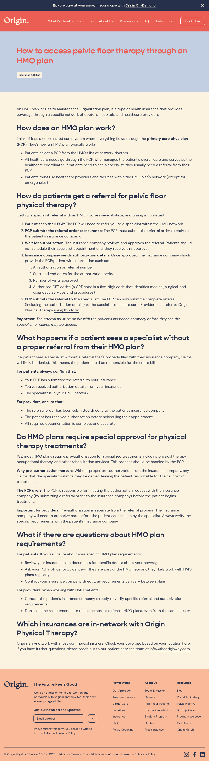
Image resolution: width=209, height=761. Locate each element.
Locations (119, 710)
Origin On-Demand (141, 5)
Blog (179, 690)
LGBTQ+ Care (186, 710)
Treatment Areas (124, 697)
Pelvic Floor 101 (186, 703)
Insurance (119, 716)
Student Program (156, 716)
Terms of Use (42, 733)
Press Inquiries (154, 729)
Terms (75, 754)
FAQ (115, 723)
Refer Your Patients (157, 703)
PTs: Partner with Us (158, 710)
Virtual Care (120, 703)
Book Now (192, 21)
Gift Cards (184, 723)
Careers (150, 697)
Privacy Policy (67, 733)
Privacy (63, 754)
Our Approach (122, 690)
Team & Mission (155, 690)
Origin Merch (185, 729)
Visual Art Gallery (188, 697)
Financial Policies (93, 754)
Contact (150, 723)
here (186, 643)
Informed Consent (119, 754)
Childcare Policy (145, 754)
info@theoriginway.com (170, 649)
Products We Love (189, 716)
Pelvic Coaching (123, 729)
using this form (66, 310)
